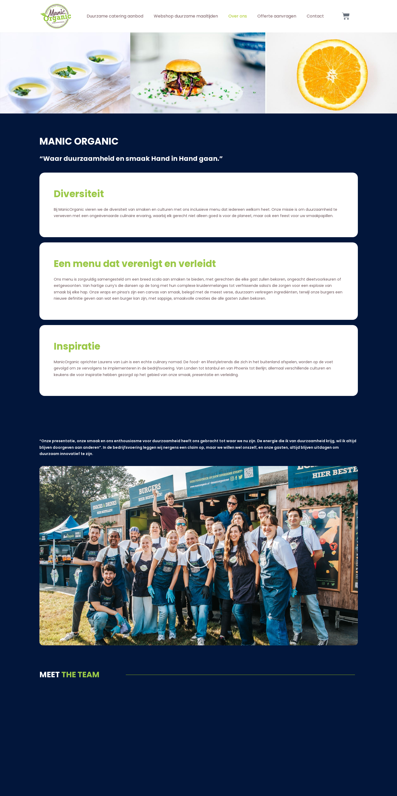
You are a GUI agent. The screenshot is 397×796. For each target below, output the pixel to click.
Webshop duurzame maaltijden (186, 16)
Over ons (237, 16)
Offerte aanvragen (276, 16)
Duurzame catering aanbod (115, 16)
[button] (199, 556)
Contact (315, 16)
